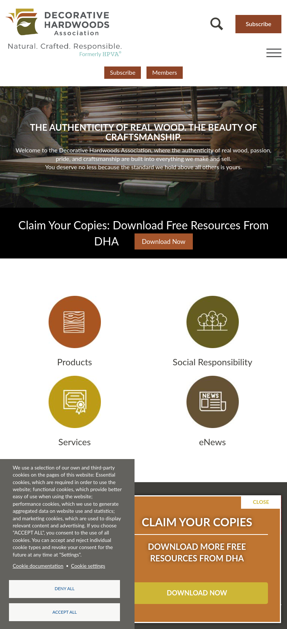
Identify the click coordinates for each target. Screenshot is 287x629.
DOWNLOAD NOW (197, 593)
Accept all (64, 612)
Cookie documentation (38, 565)
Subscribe (258, 23)
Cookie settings (88, 565)
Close (261, 502)
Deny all (64, 588)
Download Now (164, 241)
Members (164, 72)
